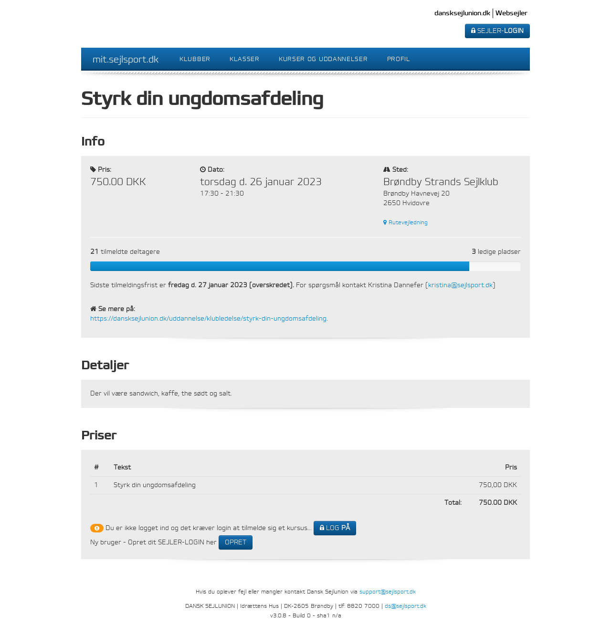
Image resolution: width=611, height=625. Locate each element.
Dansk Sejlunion (129, 24)
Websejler (511, 13)
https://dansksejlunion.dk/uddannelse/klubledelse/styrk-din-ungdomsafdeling (208, 318)
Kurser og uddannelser (323, 58)
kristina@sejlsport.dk (460, 285)
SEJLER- (497, 31)
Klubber (195, 58)
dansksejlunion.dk (462, 13)
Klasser (245, 58)
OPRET (235, 542)
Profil (399, 58)
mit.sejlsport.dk (125, 59)
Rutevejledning (405, 222)
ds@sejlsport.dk (405, 606)
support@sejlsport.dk (387, 591)
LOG (335, 528)
